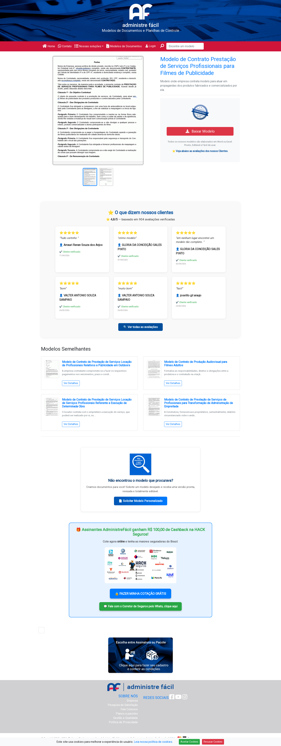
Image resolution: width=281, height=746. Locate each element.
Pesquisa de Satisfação (123, 705)
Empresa (132, 700)
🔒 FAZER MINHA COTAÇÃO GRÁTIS (140, 594)
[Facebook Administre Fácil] (171, 698)
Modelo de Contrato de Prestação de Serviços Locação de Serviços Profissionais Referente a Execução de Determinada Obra (97, 403)
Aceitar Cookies (189, 741)
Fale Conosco (129, 709)
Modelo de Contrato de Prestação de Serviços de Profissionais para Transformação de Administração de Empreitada (198, 403)
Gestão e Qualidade (125, 718)
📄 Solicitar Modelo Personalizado (141, 501)
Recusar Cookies (213, 741)
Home (48, 46)
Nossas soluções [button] (88, 46)
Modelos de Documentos (124, 46)
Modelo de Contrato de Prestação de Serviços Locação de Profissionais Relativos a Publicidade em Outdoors (97, 363)
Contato (65, 46)
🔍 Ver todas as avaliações (140, 327)
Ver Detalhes (71, 383)
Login (151, 46)
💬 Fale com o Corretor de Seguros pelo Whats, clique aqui (140, 606)
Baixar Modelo (200, 131)
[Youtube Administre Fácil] (178, 698)
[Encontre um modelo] (185, 46)
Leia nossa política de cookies (153, 741)
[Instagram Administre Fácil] (184, 698)
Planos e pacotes (127, 713)
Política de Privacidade (123, 722)
